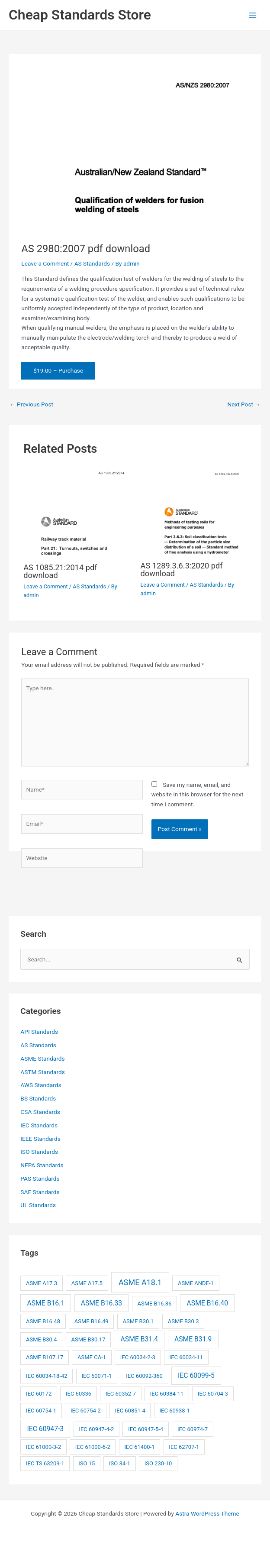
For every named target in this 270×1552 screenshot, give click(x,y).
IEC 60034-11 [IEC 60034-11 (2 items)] (186, 1357)
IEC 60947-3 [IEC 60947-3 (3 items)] (45, 1429)
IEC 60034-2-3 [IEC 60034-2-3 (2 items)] (137, 1357)
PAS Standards (39, 1178)
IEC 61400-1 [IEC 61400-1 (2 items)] (140, 1447)
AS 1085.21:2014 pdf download (60, 571)
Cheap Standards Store (80, 14)
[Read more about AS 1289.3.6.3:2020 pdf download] (194, 511)
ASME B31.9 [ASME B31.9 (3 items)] (193, 1339)
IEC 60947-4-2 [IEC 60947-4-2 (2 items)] (96, 1429)
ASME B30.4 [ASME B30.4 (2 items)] (41, 1339)
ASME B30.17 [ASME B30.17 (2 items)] (88, 1339)
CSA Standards (40, 1111)
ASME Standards (42, 1058)
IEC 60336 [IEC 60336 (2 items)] (78, 1393)
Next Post (243, 404)
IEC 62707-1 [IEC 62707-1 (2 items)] (184, 1447)
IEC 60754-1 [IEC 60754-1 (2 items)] (41, 1410)
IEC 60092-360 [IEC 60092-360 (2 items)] (144, 1376)
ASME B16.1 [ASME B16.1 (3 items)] (46, 1303)
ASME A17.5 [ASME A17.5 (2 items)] (87, 1283)
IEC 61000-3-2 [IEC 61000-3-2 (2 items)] (43, 1447)
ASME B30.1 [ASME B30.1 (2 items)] (138, 1321)
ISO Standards (39, 1151)
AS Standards (92, 263)
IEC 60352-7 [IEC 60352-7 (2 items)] (121, 1393)
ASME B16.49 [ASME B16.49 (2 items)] (91, 1321)
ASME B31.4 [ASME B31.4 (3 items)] (139, 1339)
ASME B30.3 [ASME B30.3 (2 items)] (183, 1321)
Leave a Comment (45, 263)
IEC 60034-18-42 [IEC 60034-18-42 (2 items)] (47, 1376)
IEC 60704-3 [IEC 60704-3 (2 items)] (213, 1393)
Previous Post (31, 404)
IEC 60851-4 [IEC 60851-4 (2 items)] (130, 1410)
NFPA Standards (41, 1165)
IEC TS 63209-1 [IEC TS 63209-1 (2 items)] (45, 1463)
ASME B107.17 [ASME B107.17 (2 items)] (44, 1357)
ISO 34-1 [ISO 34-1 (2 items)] (119, 1463)
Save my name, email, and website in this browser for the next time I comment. (197, 794)
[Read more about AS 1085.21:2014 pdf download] (76, 512)
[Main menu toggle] (253, 15)
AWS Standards (40, 1084)
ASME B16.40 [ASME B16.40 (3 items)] (207, 1303)
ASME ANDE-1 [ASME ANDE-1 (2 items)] (196, 1283)
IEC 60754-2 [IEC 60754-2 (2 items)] (86, 1410)
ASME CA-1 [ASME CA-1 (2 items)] (91, 1357)
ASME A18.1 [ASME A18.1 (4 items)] (140, 1282)
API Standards (39, 1031)
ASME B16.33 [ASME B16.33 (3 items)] (101, 1303)
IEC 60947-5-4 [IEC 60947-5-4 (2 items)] (145, 1429)
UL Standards (38, 1204)
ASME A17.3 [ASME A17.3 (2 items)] (41, 1283)
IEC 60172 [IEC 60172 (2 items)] (38, 1393)
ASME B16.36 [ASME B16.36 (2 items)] (154, 1303)
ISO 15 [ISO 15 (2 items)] (86, 1463)
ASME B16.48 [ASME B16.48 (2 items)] (43, 1321)
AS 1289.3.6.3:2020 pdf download (182, 569)
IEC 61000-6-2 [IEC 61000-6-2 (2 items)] (92, 1447)
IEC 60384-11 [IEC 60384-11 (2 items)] (166, 1393)
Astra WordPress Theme (207, 1513)
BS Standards (38, 1098)
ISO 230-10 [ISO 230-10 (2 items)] (158, 1463)
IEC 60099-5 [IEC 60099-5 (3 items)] (196, 1375)
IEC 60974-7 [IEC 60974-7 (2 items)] (192, 1429)
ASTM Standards (42, 1071)
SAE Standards (39, 1191)
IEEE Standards (40, 1138)
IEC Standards (39, 1125)
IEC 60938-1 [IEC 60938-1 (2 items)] (175, 1410)
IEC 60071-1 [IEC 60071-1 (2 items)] (96, 1376)
